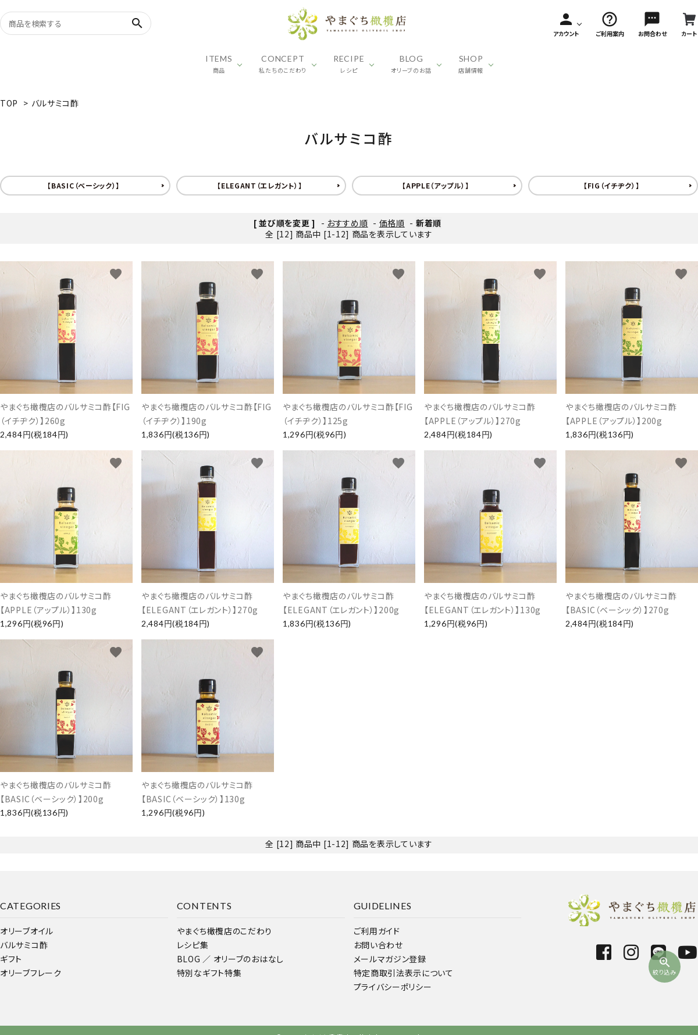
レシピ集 (193, 945)
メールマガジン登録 (390, 959)
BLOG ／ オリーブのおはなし (230, 959)
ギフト (11, 959)
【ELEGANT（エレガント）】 (259, 185)
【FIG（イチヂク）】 (611, 185)
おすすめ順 (347, 223)
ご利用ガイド (377, 931)
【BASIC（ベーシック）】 (83, 185)
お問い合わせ (378, 945)
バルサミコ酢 (55, 103)
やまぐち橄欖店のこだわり (224, 931)
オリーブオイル (27, 931)
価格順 (392, 223)
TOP (9, 103)
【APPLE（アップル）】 (435, 185)
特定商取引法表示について (404, 973)
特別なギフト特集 (209, 973)
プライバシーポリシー (393, 987)
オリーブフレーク (31, 973)
